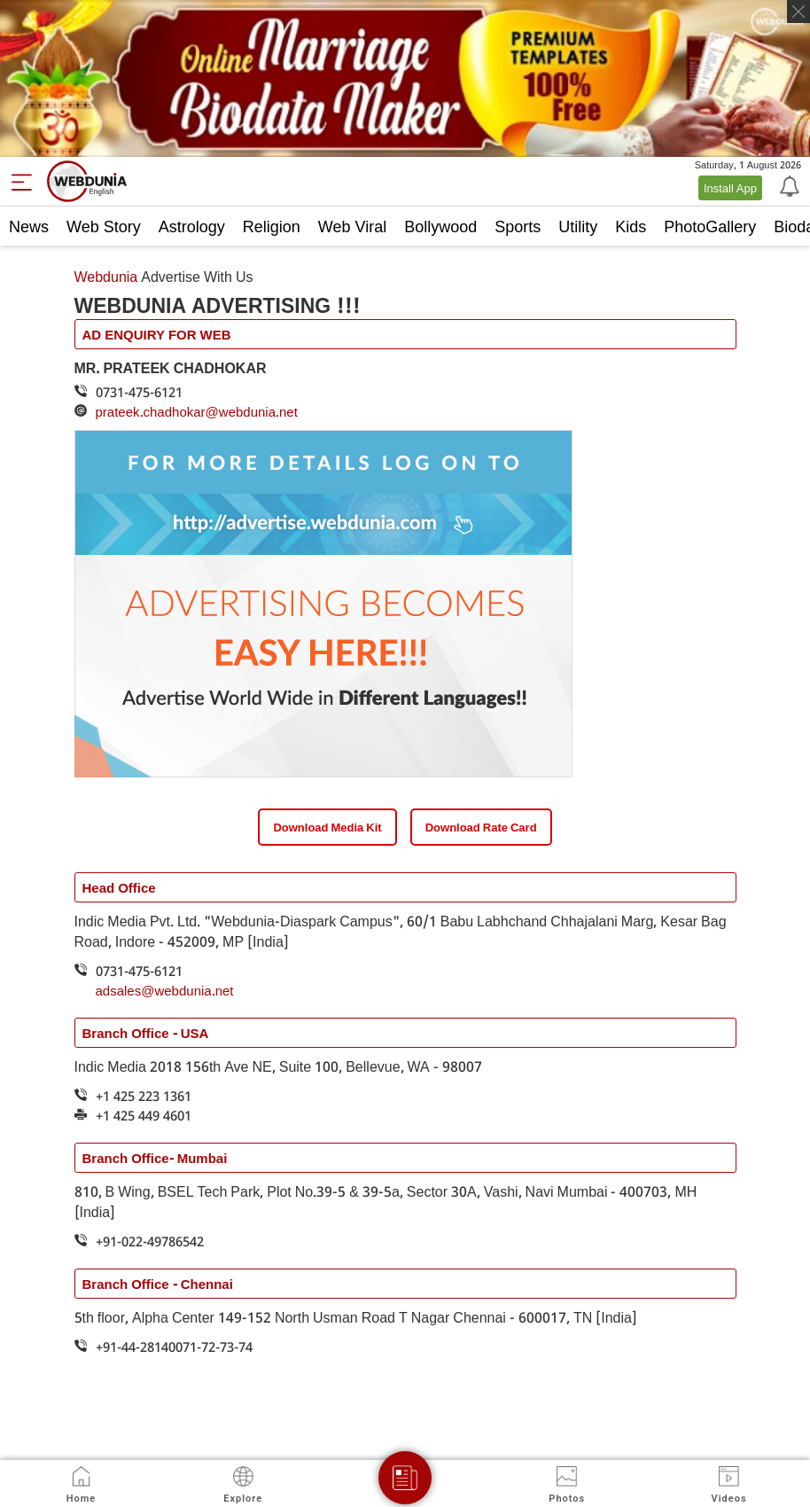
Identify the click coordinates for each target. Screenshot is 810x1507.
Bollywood (440, 226)
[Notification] (788, 185)
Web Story (103, 226)
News (29, 226)
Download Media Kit (327, 827)
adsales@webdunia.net (165, 990)
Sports (518, 226)
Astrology (192, 226)
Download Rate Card (481, 827)
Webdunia (106, 276)
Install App (730, 188)
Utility (577, 226)
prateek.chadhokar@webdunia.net (197, 411)
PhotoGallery (710, 226)
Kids (630, 226)
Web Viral (352, 226)
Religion (271, 226)
